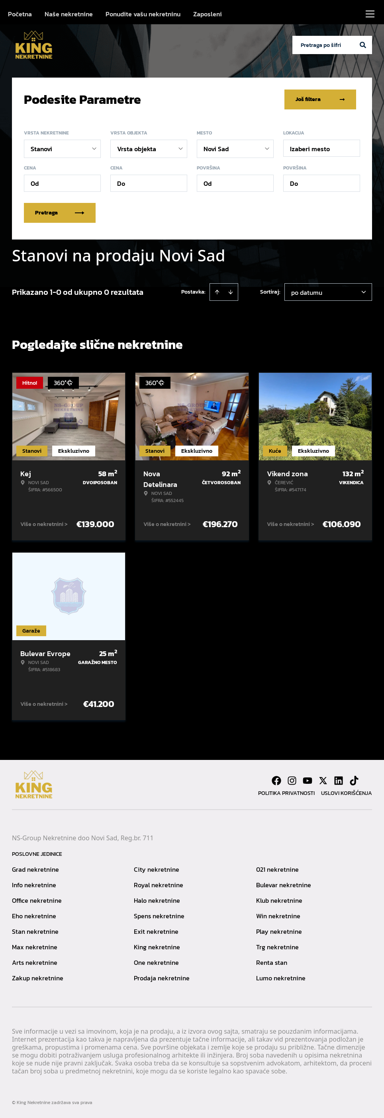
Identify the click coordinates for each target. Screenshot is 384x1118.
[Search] (363, 45)
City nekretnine (156, 869)
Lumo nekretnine (281, 978)
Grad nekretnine (35, 869)
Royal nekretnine (158, 885)
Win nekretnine (278, 916)
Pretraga (59, 212)
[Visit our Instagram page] (292, 780)
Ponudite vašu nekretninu (143, 14)
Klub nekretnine (279, 900)
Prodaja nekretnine (162, 978)
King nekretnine (157, 947)
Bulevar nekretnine (283, 885)
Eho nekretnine (34, 916)
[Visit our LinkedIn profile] (338, 780)
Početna (20, 14)
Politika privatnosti (286, 793)
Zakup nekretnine (37, 978)
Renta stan (271, 962)
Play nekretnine (279, 931)
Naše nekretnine (69, 14)
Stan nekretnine (35, 931)
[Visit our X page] (323, 780)
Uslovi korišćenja (346, 793)
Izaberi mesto (310, 149)
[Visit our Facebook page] (276, 780)
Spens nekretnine (159, 916)
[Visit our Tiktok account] (354, 780)
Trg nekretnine (277, 947)
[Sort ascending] (217, 292)
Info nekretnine (34, 885)
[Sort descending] (231, 292)
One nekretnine (156, 962)
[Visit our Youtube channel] (307, 780)
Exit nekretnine (156, 931)
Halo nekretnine (157, 900)
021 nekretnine (277, 869)
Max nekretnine (34, 947)
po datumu (306, 292)
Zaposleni (207, 14)
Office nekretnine (37, 900)
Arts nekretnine (34, 962)
